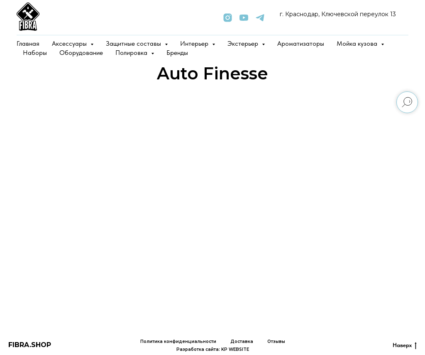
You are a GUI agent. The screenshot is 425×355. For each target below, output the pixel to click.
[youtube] (244, 17)
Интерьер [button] (195, 43)
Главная (28, 43)
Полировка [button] (132, 53)
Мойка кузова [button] (358, 43)
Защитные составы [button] (134, 43)
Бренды (177, 53)
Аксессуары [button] (70, 43)
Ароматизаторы (300, 43)
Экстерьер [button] (243, 43)
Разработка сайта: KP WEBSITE (212, 349)
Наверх (405, 345)
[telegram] (260, 17)
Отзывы (276, 341)
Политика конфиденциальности (178, 341)
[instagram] (227, 17)
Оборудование (81, 53)
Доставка (241, 341)
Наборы (35, 53)
